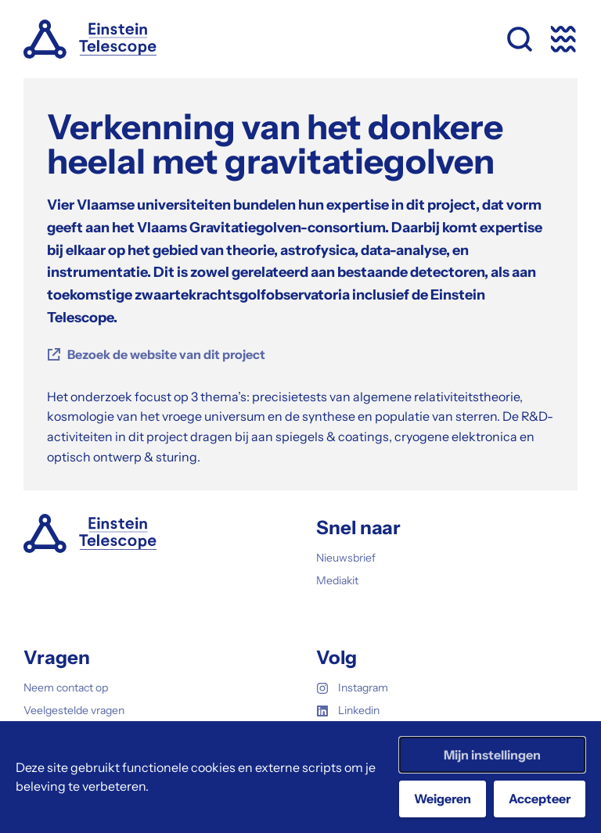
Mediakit (337, 580)
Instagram (352, 687)
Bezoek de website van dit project (166, 354)
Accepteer (539, 798)
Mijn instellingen (492, 755)
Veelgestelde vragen (73, 710)
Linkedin (348, 710)
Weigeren (442, 798)
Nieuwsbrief (346, 558)
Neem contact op (65, 687)
